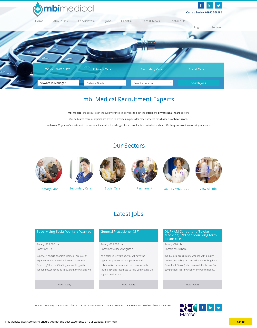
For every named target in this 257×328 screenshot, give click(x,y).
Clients (73, 305)
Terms (82, 305)
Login (197, 27)
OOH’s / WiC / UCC (57, 69)
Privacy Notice (95, 305)
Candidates (62, 305)
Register (217, 27)
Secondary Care (152, 69)
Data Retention (133, 305)
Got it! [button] (241, 321)
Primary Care (102, 69)
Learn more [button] (111, 321)
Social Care (196, 69)
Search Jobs (198, 83)
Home (38, 305)
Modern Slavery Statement (157, 305)
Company (49, 305)
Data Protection (114, 305)
